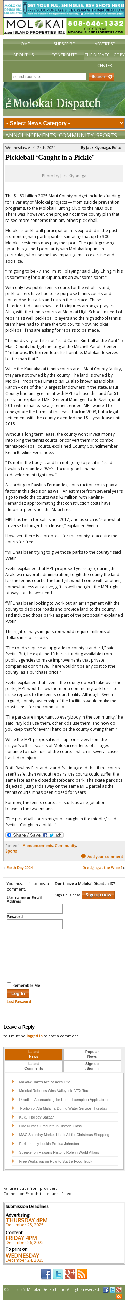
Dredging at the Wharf (102, 867)
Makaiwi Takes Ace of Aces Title (44, 1082)
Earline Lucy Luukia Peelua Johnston (49, 1144)
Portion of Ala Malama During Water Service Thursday (63, 1108)
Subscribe (64, 44)
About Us (23, 55)
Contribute (64, 55)
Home (24, 44)
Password (15, 917)
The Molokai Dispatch (64, 99)
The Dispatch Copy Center (105, 60)
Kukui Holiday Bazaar (36, 1117)
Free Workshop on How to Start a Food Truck (55, 1161)
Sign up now (98, 895)
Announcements (30, 135)
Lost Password (19, 1001)
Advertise (105, 44)
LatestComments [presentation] (33, 1066)
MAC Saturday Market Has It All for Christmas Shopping (64, 1135)
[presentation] (35, 954)
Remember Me (23, 985)
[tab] (34, 1054)
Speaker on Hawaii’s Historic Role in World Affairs (59, 1152)
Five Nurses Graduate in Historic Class (50, 1126)
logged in (35, 1036)
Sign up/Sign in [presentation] (92, 1066)
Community (76, 135)
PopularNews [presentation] (92, 1054)
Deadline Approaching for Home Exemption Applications (64, 1099)
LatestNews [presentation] (33, 1054)
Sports (106, 135)
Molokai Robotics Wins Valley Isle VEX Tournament (60, 1091)
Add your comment (102, 856)
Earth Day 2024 (19, 867)
